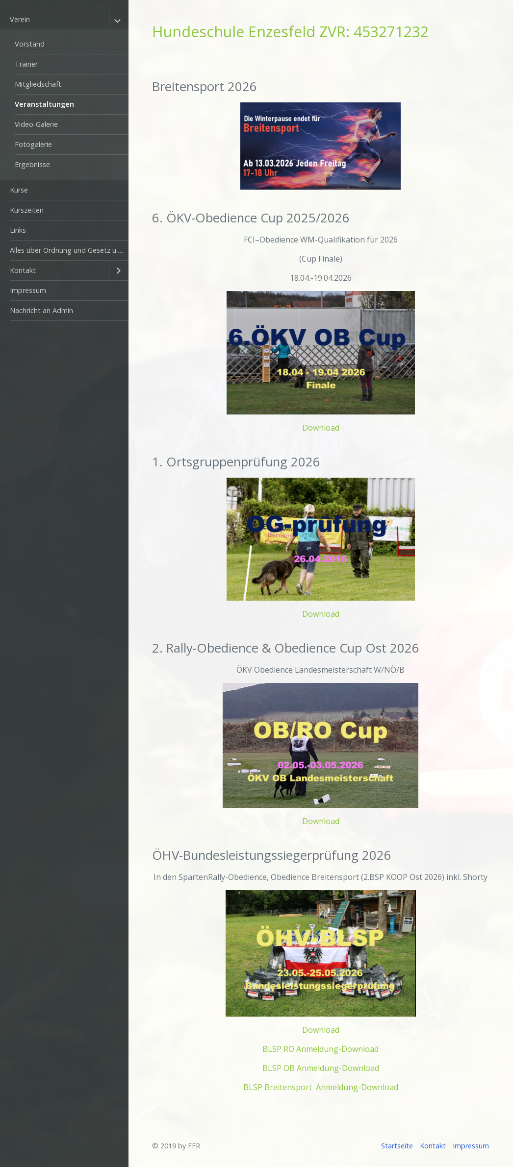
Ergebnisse (32, 164)
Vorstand (30, 44)
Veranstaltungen (44, 104)
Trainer (26, 64)
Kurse (19, 189)
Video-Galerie (36, 124)
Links (18, 230)
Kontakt (23, 270)
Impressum (28, 290)
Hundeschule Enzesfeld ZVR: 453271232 (290, 32)
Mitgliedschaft (38, 84)
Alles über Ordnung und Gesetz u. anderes (69, 250)
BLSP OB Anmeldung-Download (320, 1068)
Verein (20, 19)
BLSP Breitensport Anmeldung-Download (320, 1087)
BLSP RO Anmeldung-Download (320, 1049)
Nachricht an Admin (41, 310)
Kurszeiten (27, 210)
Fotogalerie (33, 144)
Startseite (397, 1145)
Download (320, 427)
